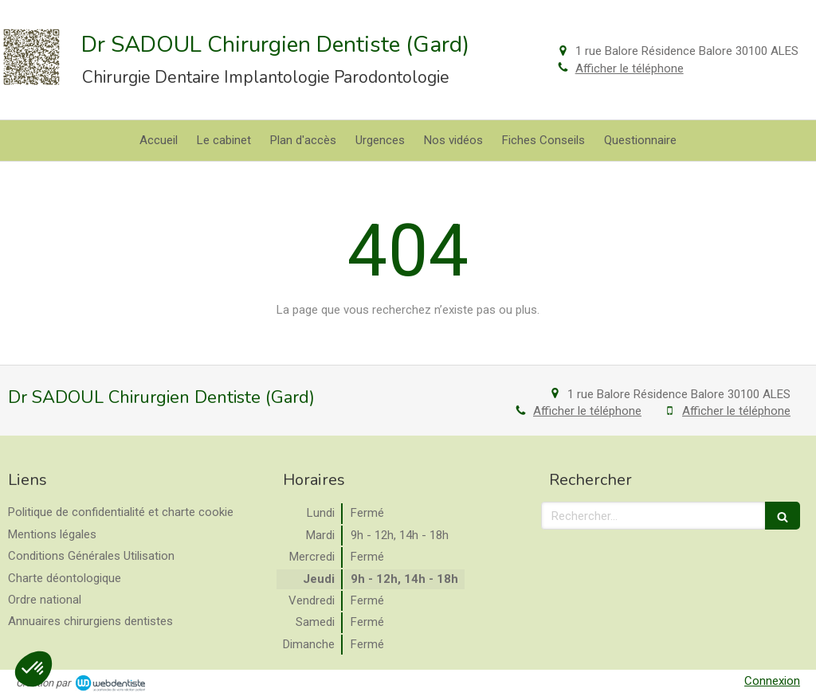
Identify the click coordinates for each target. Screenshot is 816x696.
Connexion (772, 681)
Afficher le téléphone (629, 68)
